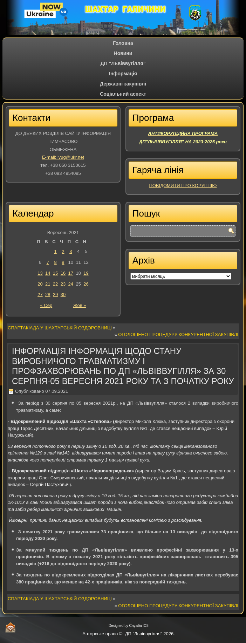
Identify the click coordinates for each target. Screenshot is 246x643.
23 (63, 284)
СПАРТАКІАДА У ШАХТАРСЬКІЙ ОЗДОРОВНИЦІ (60, 327)
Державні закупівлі (123, 84)
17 (70, 273)
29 (55, 294)
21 (47, 284)
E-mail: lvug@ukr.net (63, 157)
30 (63, 294)
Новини (123, 53)
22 (55, 284)
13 (39, 273)
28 (47, 294)
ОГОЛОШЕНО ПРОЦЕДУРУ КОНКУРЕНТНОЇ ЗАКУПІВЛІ (178, 334)
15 (55, 273)
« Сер (46, 305)
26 (85, 284)
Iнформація (123, 73)
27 (39, 294)
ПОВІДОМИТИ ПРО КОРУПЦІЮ (183, 185)
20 (39, 284)
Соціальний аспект (123, 94)
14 (47, 273)
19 (85, 273)
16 (63, 273)
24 (70, 284)
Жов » (79, 305)
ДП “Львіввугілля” (122, 63)
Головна (123, 43)
